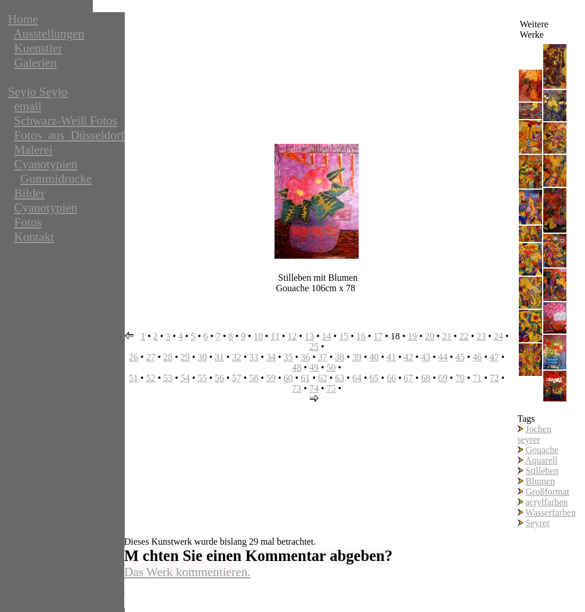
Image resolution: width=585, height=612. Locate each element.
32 (236, 357)
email (27, 106)
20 (429, 336)
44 (442, 357)
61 (305, 378)
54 (185, 378)
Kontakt (34, 237)
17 (377, 336)
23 (481, 336)
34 (271, 357)
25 (314, 347)
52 (151, 378)
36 (305, 357)
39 (357, 357)
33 (253, 357)
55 (202, 378)
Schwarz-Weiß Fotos (65, 121)
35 (288, 357)
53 (167, 378)
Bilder (29, 193)
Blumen (540, 481)
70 (460, 378)
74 (314, 388)
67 (408, 378)
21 (447, 336)
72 (494, 378)
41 (391, 357)
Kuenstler (38, 48)
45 (460, 357)
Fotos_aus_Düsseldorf (69, 135)
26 (133, 357)
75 (331, 388)
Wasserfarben (550, 512)
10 (258, 336)
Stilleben (542, 471)
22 (463, 336)
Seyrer (538, 523)
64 (357, 378)
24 (498, 336)
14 (326, 336)
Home (23, 19)
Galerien (35, 63)
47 (494, 357)
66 (391, 378)
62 (322, 378)
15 (343, 336)
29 (185, 357)
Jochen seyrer (534, 434)
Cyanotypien (45, 164)
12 (292, 336)
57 (236, 378)
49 (314, 367)
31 (219, 357)
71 (477, 378)
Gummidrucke (56, 179)
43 (425, 357)
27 (151, 357)
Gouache (542, 450)
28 (167, 357)
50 (331, 367)
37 (322, 357)
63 (339, 378)
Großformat (548, 492)
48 (296, 367)
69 (442, 378)
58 (253, 378)
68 (425, 378)
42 (408, 357)
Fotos (27, 222)
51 (133, 378)
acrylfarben (547, 502)
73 (296, 388)
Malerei (33, 150)
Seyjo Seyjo (38, 92)
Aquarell (541, 460)
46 (477, 357)
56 (219, 378)
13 (309, 336)
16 (361, 336)
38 (339, 357)
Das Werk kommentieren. (187, 572)
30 (202, 357)
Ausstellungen (48, 34)
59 (271, 378)
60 (288, 378)
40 (374, 357)
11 (274, 336)
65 (374, 378)
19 (412, 336)
